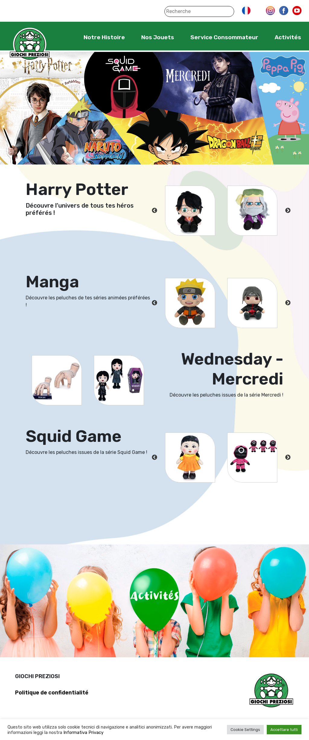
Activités (288, 37)
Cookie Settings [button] (245, 729)
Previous (154, 211)
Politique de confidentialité (51, 692)
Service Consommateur (224, 37)
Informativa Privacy (83, 732)
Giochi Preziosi (29, 44)
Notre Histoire (104, 37)
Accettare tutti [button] (284, 729)
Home (65, 37)
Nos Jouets (157, 37)
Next (288, 211)
